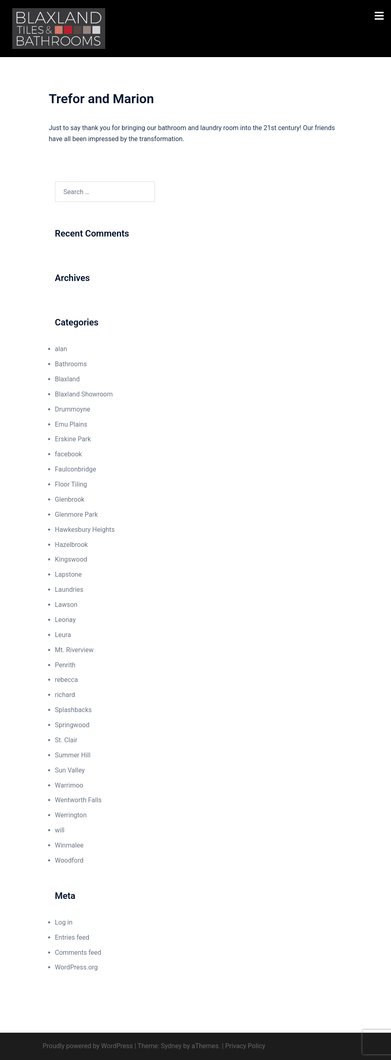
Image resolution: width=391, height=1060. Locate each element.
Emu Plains (71, 424)
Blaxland (67, 379)
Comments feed (78, 952)
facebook (68, 454)
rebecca (66, 680)
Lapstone (68, 574)
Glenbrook (70, 499)
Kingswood (71, 559)
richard (65, 695)
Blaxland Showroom (84, 394)
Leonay (65, 620)
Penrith (65, 665)
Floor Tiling (71, 484)
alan (61, 349)
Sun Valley (70, 770)
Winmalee (69, 845)
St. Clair (66, 740)
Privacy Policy (245, 1046)
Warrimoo (69, 785)
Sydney (171, 1046)
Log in (64, 922)
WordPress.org (76, 967)
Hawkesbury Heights (85, 529)
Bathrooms (71, 364)
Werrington (71, 815)
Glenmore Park (76, 514)
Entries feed (72, 937)
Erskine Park (73, 439)
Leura (63, 635)
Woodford (69, 860)
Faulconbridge (75, 469)
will (60, 830)
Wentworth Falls (78, 800)
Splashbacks (73, 710)
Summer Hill (73, 755)
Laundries (69, 589)
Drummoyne (73, 409)
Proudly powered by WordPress (88, 1046)
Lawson (66, 605)
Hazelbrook (71, 545)
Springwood (72, 725)
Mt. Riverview (74, 650)
